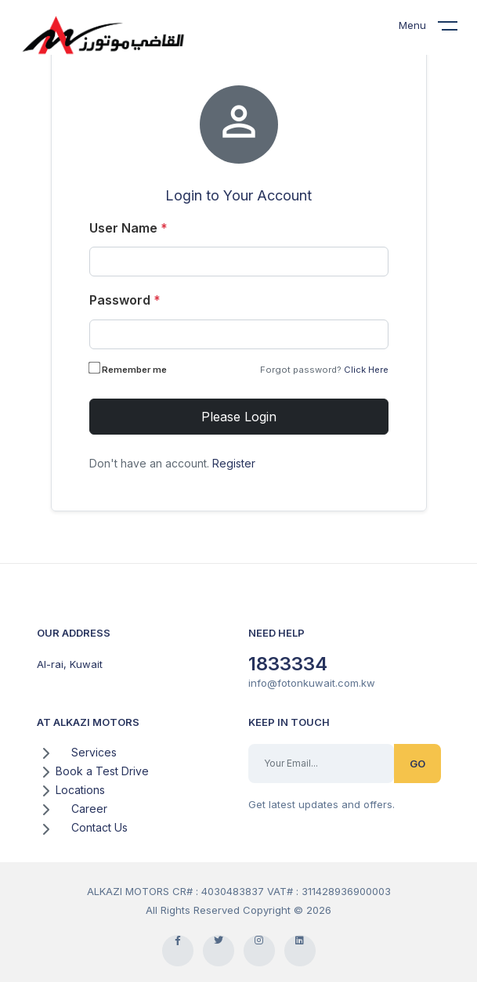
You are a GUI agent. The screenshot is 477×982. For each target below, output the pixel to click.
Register (233, 463)
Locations (80, 789)
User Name (128, 228)
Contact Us (99, 827)
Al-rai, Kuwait (70, 664)
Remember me (129, 368)
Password (125, 300)
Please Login (238, 416)
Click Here (366, 369)
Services (94, 752)
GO (417, 763)
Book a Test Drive (102, 771)
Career (89, 808)
